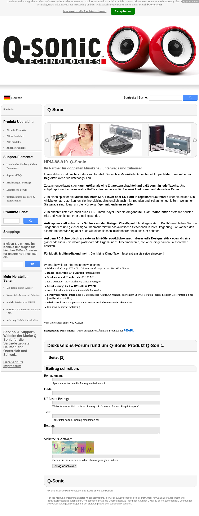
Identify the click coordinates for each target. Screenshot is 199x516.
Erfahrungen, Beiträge (18, 182)
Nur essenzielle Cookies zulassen (84, 11)
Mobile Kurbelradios (22, 320)
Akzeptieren (122, 11)
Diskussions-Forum (16, 189)
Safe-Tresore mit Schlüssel (23, 295)
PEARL (129, 330)
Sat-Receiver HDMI (20, 302)
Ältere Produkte (15, 136)
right (195, 140)
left (47, 140)
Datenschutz (154, 4)
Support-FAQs (14, 175)
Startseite (130, 97)
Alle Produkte (13, 141)
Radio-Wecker (19, 287)
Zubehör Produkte (16, 147)
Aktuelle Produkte (16, 130)
